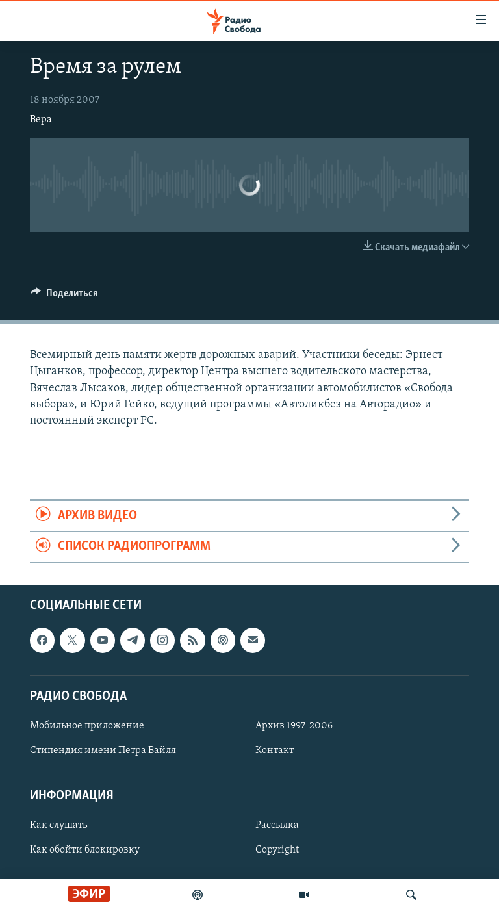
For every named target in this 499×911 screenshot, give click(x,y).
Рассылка (277, 825)
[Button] (64, 296)
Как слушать (58, 825)
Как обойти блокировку (85, 850)
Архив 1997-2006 (294, 726)
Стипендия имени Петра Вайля (103, 750)
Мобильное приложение (87, 726)
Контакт (274, 750)
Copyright (277, 850)
